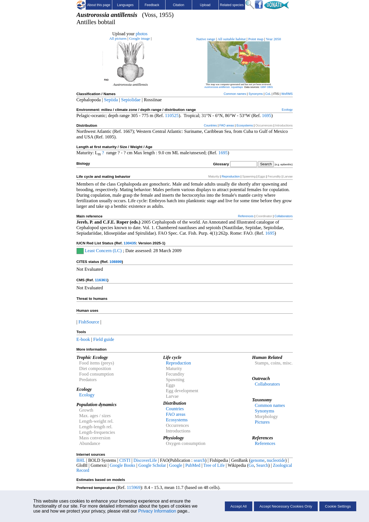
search (199, 460)
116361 (101, 280)
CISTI (124, 460)
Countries (210, 125)
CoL (268, 93)
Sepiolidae (131, 99)
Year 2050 (273, 39)
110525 (172, 115)
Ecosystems (244, 125)
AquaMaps (237, 87)
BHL (81, 460)
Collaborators (283, 216)
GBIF (263, 87)
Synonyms (255, 93)
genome (258, 460)
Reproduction (231, 176)
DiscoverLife (145, 460)
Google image (139, 38)
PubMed (192, 465)
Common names (235, 93)
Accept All (238, 506)
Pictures (262, 422)
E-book (83, 339)
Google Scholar (152, 465)
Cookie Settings (338, 506)
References (245, 216)
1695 (266, 115)
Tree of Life (214, 465)
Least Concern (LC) (103, 250)
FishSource (88, 322)
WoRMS (287, 93)
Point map (255, 39)
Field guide (103, 339)
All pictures (118, 38)
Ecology (287, 109)
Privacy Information (157, 511)
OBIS (270, 87)
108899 (116, 262)
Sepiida (111, 99)
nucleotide (276, 460)
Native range (205, 39)
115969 (133, 487)
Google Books (122, 465)
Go (251, 465)
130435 (130, 243)
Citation (178, 5)
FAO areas (226, 125)
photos (141, 33)
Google (175, 465)
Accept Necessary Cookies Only (285, 506)
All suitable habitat (232, 39)
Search (262, 465)
